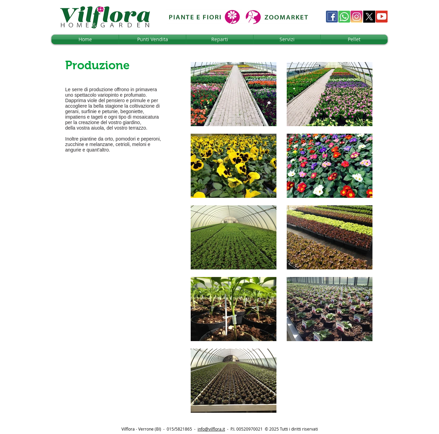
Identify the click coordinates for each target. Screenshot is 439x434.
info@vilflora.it (211, 429)
